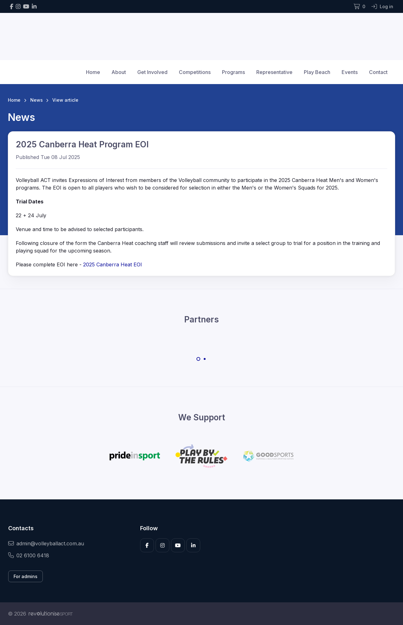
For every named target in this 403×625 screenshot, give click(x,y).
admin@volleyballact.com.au (46, 543)
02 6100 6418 (28, 555)
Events (350, 72)
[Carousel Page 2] (205, 359)
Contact (378, 72)
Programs (233, 72)
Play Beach (317, 72)
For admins (25, 576)
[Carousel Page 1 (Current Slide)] (198, 359)
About (118, 72)
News (36, 100)
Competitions (195, 72)
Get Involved (152, 72)
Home (93, 72)
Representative (274, 72)
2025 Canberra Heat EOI (112, 264)
